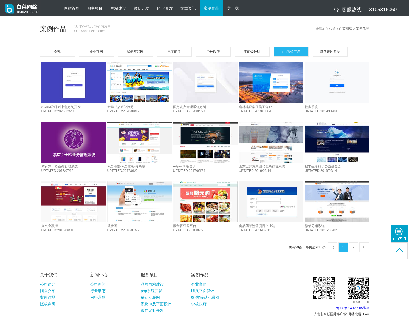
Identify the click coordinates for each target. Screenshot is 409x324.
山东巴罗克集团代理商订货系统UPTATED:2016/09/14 (262, 168)
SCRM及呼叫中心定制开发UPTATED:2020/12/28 (61, 109)
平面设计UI (252, 52)
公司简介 (47, 284)
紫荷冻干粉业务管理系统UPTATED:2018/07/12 (59, 168)
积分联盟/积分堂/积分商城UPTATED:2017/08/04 (126, 168)
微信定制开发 (330, 52)
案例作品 (211, 8)
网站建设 (118, 8)
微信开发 (141, 8)
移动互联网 (135, 52)
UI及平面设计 (202, 291)
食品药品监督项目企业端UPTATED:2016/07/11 (257, 228)
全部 (57, 52)
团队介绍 (47, 291)
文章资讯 (188, 8)
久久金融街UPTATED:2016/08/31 (57, 228)
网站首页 (71, 8)
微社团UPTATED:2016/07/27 (123, 228)
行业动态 (98, 291)
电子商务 (174, 52)
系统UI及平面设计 (156, 304)
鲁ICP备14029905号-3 (352, 308)
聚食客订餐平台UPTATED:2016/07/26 (189, 228)
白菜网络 (345, 29)
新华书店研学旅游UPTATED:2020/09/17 (123, 109)
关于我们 (234, 8)
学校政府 (213, 52)
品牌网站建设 (152, 284)
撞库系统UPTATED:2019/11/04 (321, 109)
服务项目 (95, 8)
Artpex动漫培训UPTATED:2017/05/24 (189, 168)
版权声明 (47, 304)
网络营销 (98, 297)
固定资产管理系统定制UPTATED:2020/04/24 (189, 109)
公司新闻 (98, 284)
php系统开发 (291, 52)
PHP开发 (165, 8)
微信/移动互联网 (205, 297)
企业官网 (96, 52)
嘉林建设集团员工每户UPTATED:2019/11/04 (255, 109)
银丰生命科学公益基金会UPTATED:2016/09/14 (323, 168)
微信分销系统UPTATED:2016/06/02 (321, 228)
